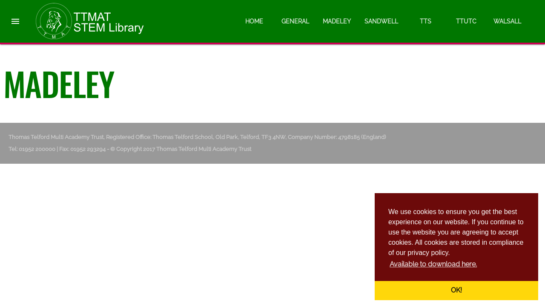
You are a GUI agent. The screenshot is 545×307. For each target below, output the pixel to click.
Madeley (337, 21)
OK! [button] (456, 290)
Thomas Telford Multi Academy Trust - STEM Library (98, 21)
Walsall (507, 21)
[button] (15, 13)
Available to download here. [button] (433, 264)
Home (254, 21)
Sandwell (381, 21)
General (295, 21)
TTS (425, 21)
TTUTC (466, 21)
